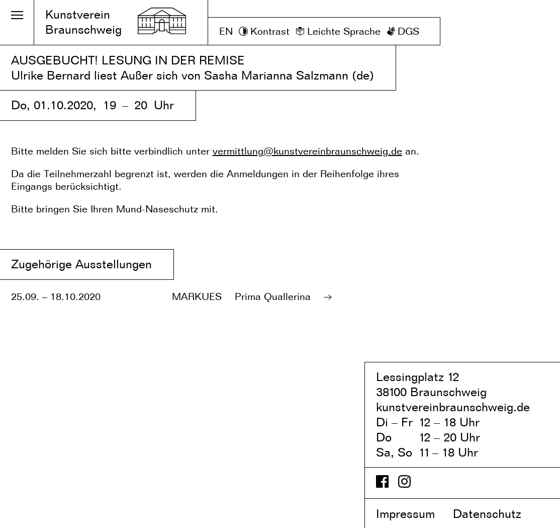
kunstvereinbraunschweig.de (453, 407)
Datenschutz (495, 513)
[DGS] (403, 31)
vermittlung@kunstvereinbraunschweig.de (307, 151)
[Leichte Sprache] (338, 31)
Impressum (412, 513)
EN (226, 31)
